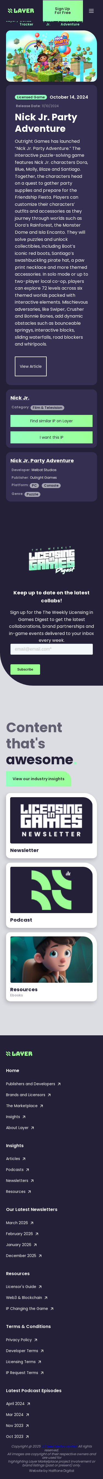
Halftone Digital (61, 1470)
